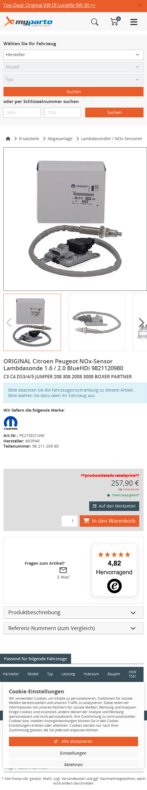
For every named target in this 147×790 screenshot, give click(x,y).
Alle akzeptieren (73, 741)
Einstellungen (73, 753)
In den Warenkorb (109, 520)
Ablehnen (73, 764)
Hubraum (91, 673)
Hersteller (11, 673)
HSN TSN (132, 674)
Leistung (68, 673)
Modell (33, 673)
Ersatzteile (29, 138)
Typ (50, 673)
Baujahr (114, 673)
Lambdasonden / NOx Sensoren (111, 138)
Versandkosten (131, 489)
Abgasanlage (60, 138)
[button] (143, 6)
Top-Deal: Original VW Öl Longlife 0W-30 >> (49, 5)
